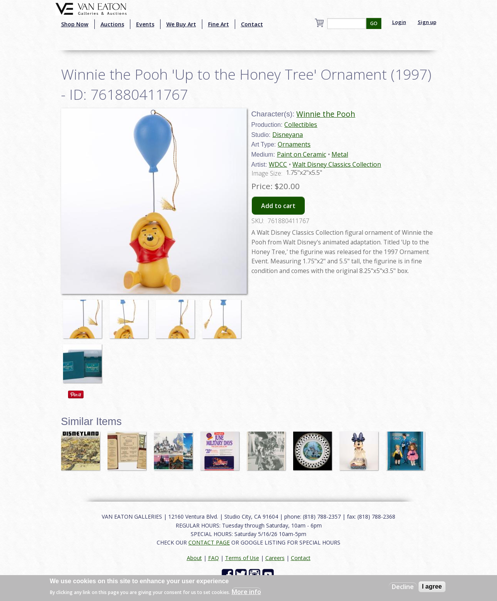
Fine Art (218, 24)
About (194, 558)
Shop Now (75, 24)
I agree (432, 586)
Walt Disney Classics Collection (336, 164)
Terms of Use (242, 558)
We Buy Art (181, 24)
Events (145, 24)
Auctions (112, 24)
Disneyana (287, 134)
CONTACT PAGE (209, 542)
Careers (275, 558)
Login (399, 22)
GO (373, 23)
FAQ (213, 558)
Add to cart (278, 205)
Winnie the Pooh (325, 114)
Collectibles (300, 124)
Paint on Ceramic (301, 154)
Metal (339, 154)
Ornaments (294, 144)
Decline (403, 586)
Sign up (427, 22)
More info (246, 591)
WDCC (278, 164)
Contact (252, 24)
